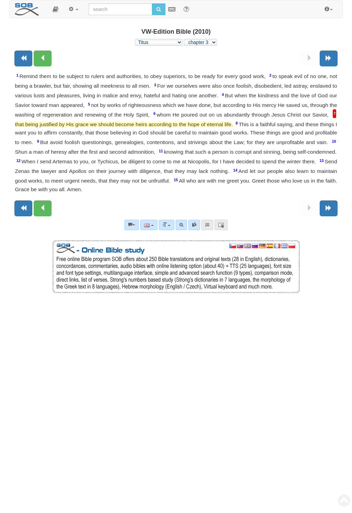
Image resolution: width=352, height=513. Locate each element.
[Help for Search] (186, 9)
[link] (194, 225)
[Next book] (329, 58)
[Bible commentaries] (131, 225)
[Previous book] (23, 58)
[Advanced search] (181, 225)
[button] (55, 9)
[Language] (148, 225)
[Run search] (158, 9)
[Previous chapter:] (43, 58)
